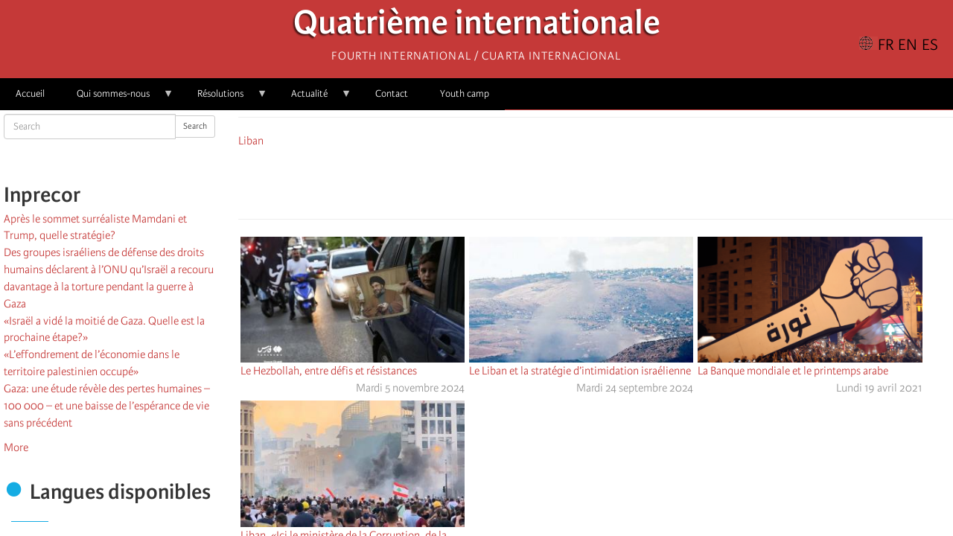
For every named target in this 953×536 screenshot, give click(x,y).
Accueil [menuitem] (30, 93)
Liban (251, 140)
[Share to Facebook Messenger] (595, 180)
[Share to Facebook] (553, 180)
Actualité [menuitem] (313, 98)
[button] (637, 180)
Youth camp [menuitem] (464, 93)
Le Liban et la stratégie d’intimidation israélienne (580, 370)
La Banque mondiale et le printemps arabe (793, 370)
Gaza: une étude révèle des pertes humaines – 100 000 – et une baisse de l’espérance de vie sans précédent (107, 406)
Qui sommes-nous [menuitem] (117, 98)
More (16, 447)
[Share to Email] (616, 180)
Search (195, 126)
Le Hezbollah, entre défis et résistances (328, 370)
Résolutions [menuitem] (224, 98)
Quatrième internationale (476, 26)
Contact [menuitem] (391, 93)
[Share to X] (574, 180)
